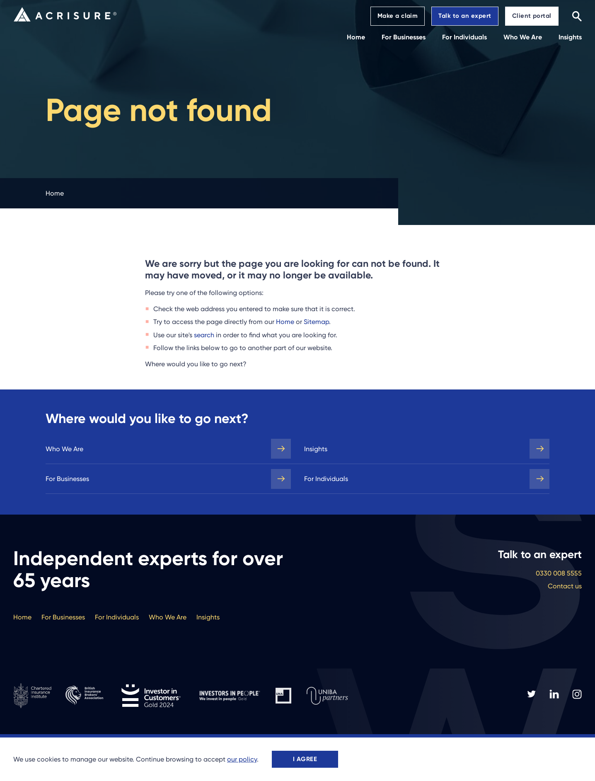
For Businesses (67, 479)
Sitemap (316, 322)
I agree (305, 759)
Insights (315, 449)
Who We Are (64, 449)
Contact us (565, 586)
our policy (242, 759)
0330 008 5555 (559, 573)
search (204, 335)
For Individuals (326, 479)
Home (285, 322)
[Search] (577, 16)
